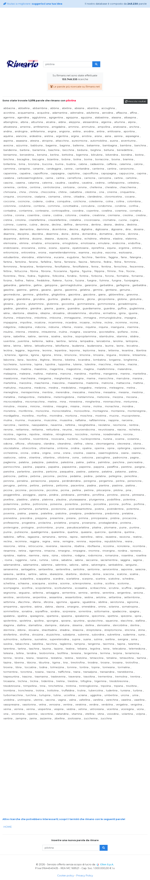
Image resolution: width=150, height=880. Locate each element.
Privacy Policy (84, 875)
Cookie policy (65, 875)
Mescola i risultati (135, 101)
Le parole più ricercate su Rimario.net (75, 86)
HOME (7, 826)
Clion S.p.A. (107, 864)
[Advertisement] (75, 33)
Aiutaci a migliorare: (32, 3)
